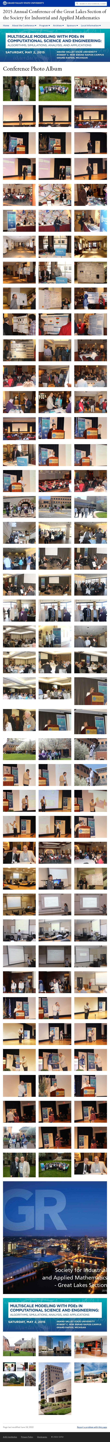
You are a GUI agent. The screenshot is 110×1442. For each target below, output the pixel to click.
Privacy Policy (27, 1437)
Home (6, 25)
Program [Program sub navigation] (44, 25)
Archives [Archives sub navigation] (58, 25)
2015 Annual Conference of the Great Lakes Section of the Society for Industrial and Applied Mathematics (54, 14)
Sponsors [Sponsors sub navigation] (72, 25)
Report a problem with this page (92, 1427)
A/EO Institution (10, 1437)
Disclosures (42, 1437)
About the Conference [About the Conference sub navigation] (24, 25)
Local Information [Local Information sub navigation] (91, 25)
